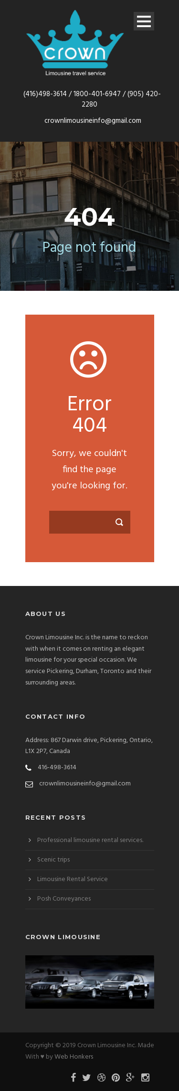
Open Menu (144, 21)
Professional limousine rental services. (90, 840)
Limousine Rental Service (72, 879)
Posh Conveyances (64, 898)
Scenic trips (53, 859)
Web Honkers (73, 1056)
